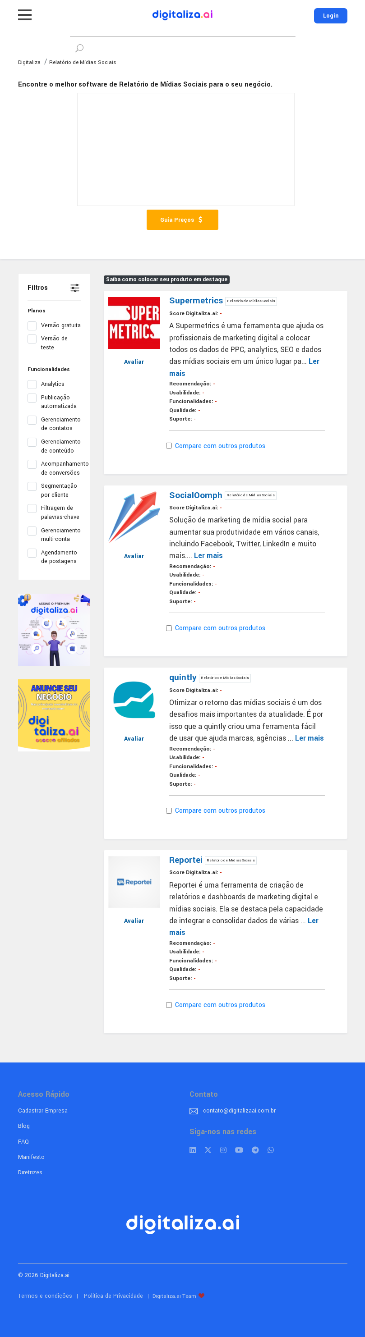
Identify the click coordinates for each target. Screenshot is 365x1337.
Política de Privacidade (113, 1296)
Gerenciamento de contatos (54, 424)
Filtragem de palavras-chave (54, 512)
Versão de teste (48, 343)
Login (330, 16)
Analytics (49, 384)
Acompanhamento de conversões (54, 468)
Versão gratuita (54, 325)
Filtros (38, 288)
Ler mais (208, 555)
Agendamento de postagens (54, 557)
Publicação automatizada (54, 402)
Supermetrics (197, 300)
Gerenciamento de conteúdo (54, 446)
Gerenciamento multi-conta (54, 535)
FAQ (23, 1142)
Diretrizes (30, 1172)
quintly (184, 677)
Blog (24, 1126)
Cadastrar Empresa (43, 1111)
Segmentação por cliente (52, 490)
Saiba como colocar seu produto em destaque (166, 280)
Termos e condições (45, 1296)
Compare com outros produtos (217, 446)
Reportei (187, 860)
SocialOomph (197, 495)
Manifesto (31, 1157)
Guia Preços (182, 220)
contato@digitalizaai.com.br (239, 1111)
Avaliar (134, 361)
